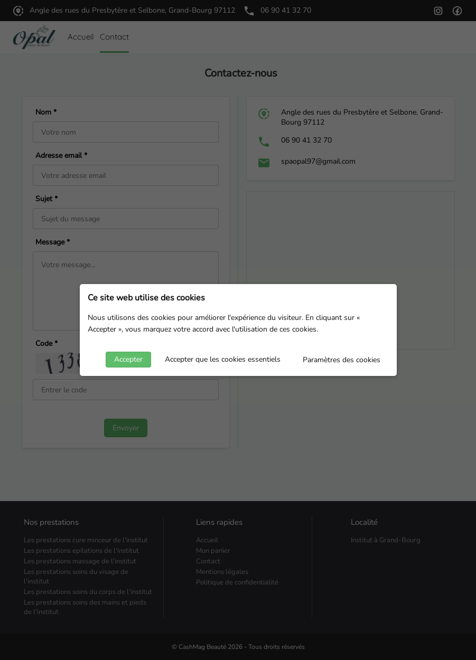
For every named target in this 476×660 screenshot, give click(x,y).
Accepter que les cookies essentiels (223, 359)
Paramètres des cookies (341, 360)
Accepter (128, 359)
